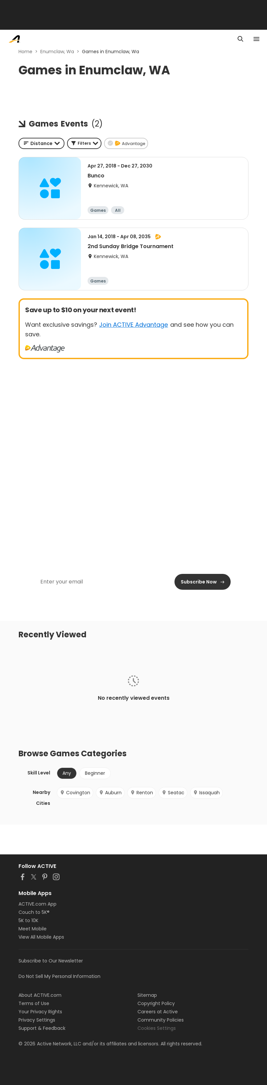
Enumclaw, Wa (57, 51)
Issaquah (206, 792)
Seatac (173, 792)
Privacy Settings (37, 1020)
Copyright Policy (156, 1003)
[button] (84, 143)
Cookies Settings (156, 1028)
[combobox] (41, 143)
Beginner (95, 773)
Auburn (110, 792)
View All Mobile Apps (41, 937)
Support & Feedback (42, 1028)
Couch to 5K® (34, 912)
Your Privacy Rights (40, 1011)
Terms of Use (34, 1003)
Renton (141, 792)
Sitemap (147, 995)
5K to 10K (28, 920)
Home (25, 51)
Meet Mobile (33, 928)
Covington (75, 792)
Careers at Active (157, 1011)
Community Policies (160, 1020)
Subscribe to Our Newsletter (51, 960)
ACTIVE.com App (38, 904)
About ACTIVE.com (40, 995)
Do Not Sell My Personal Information (59, 976)
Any (66, 773)
